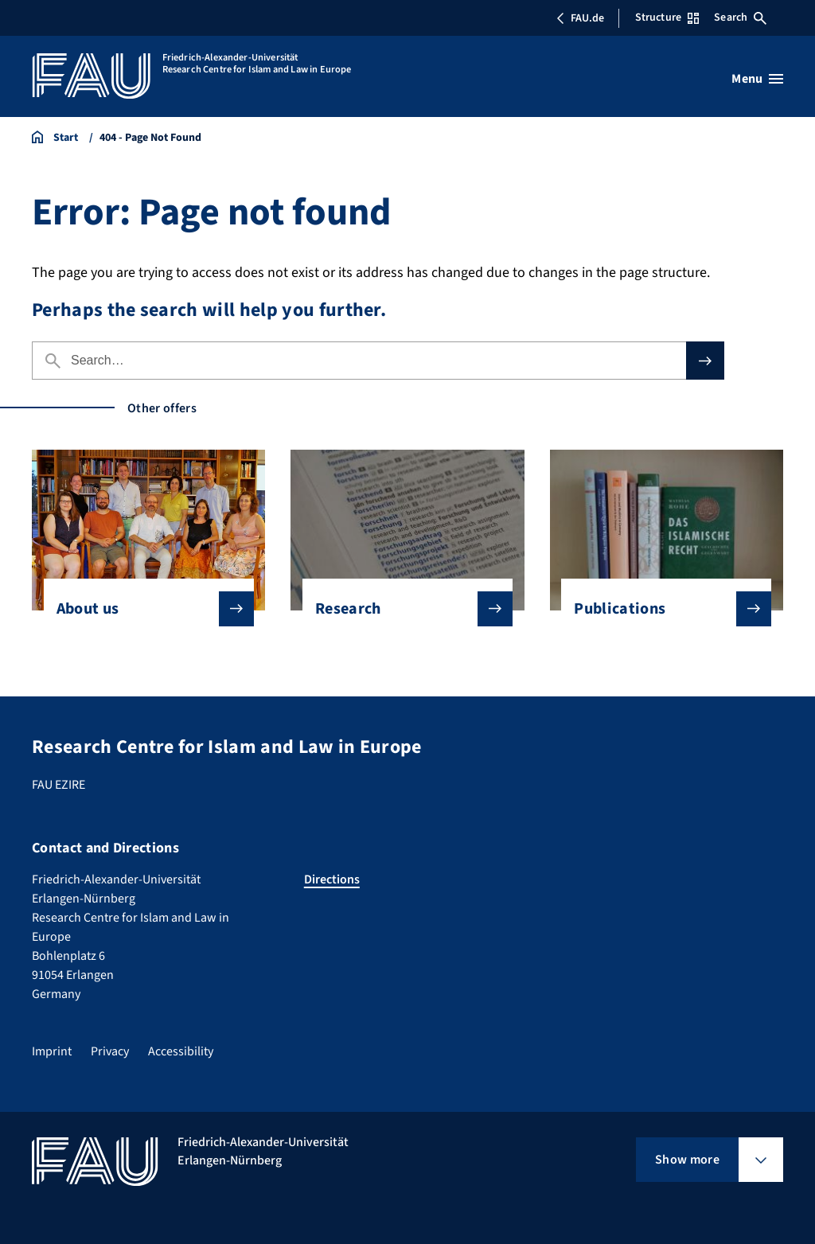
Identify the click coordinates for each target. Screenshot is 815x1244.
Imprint (52, 1051)
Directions (332, 879)
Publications (660, 608)
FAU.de (580, 18)
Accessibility (180, 1051)
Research (401, 608)
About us (142, 608)
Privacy (110, 1051)
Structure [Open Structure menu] (667, 17)
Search (740, 17)
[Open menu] (757, 78)
